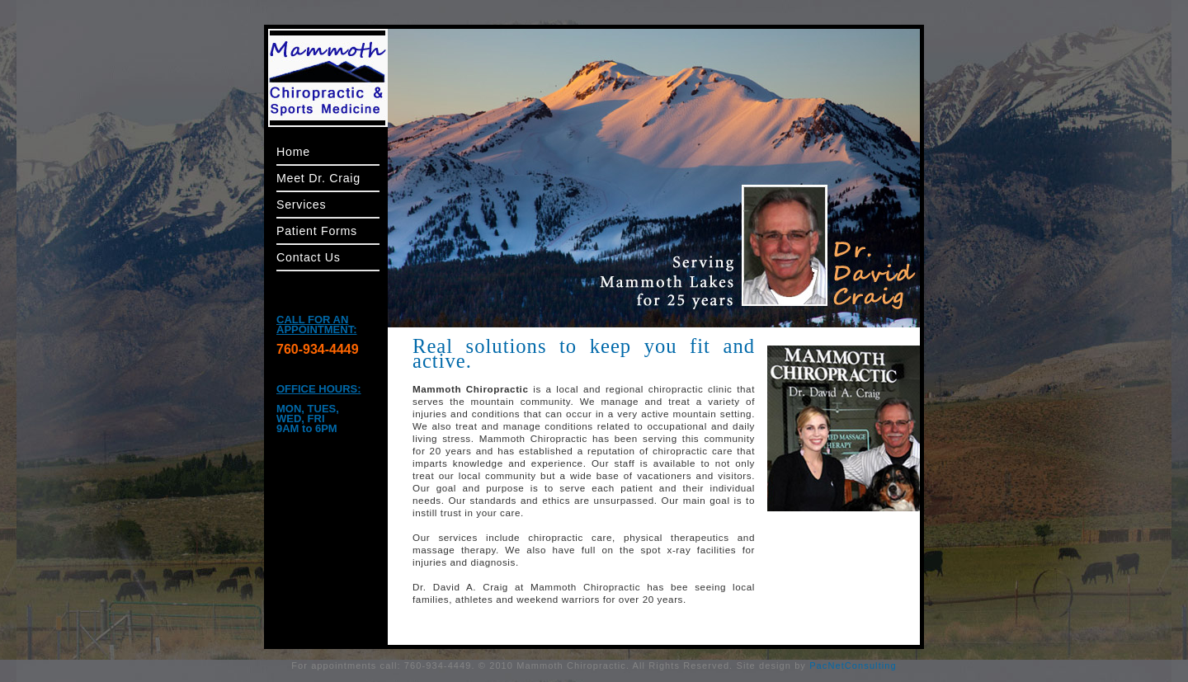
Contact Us (308, 258)
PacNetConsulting (853, 665)
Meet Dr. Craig (318, 179)
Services (301, 205)
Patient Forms (316, 232)
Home (293, 153)
